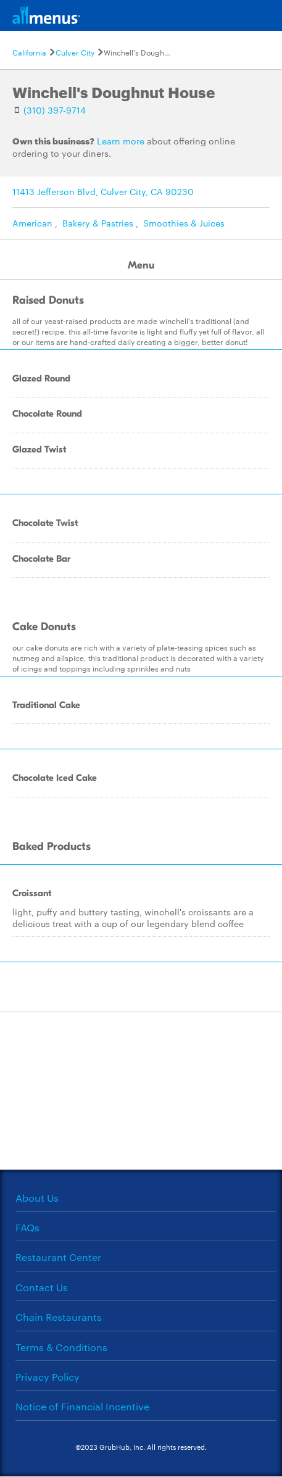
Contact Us (41, 1287)
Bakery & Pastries (97, 223)
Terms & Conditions (61, 1347)
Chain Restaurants (58, 1316)
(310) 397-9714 (54, 110)
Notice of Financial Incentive (82, 1406)
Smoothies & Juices (184, 223)
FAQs (27, 1227)
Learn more (120, 141)
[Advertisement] (141, 1089)
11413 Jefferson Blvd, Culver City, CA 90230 (103, 191)
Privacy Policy (47, 1376)
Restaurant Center (58, 1256)
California (29, 51)
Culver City (75, 51)
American (32, 223)
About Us (37, 1197)
